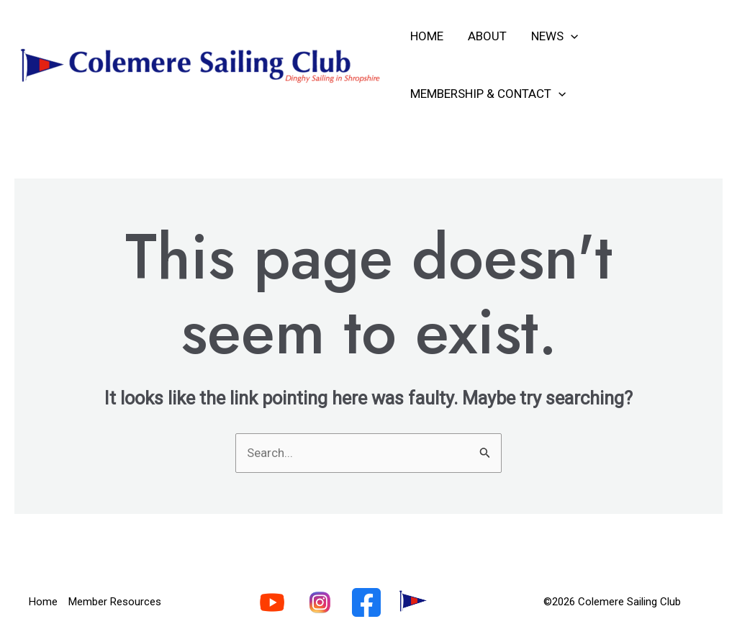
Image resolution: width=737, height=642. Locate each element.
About (487, 36)
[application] (571, 36)
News (554, 36)
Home (426, 36)
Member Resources (114, 601)
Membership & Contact (488, 93)
